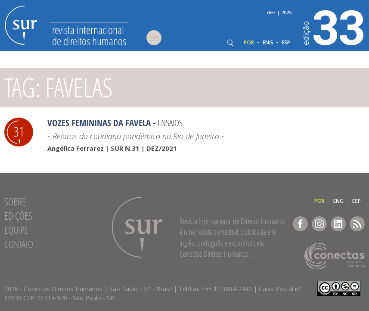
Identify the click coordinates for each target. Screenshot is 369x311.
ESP (286, 42)
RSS (357, 223)
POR (249, 42)
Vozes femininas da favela (99, 123)
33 (334, 26)
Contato (18, 244)
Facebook (300, 223)
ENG (268, 42)
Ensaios (170, 123)
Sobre (15, 201)
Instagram (319, 223)
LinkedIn (338, 223)
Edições (18, 215)
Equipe (16, 230)
